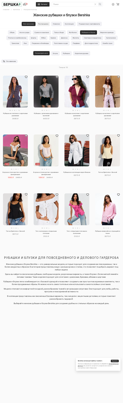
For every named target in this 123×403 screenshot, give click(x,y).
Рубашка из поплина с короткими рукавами (15, 114)
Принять (115, 361)
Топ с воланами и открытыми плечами (46, 232)
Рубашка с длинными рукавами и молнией (46, 114)
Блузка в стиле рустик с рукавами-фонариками (15, 173)
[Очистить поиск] (95, 4)
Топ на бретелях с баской (107, 172)
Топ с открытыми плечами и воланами (77, 232)
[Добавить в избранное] (26, 76)
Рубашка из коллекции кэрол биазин (76, 172)
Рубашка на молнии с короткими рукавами (77, 114)
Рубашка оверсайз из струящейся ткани (107, 232)
